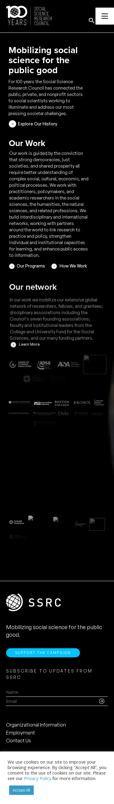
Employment (20, 733)
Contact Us (18, 741)
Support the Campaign (43, 652)
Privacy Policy (37, 778)
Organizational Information (36, 725)
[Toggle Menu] (104, 16)
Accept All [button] (21, 790)
